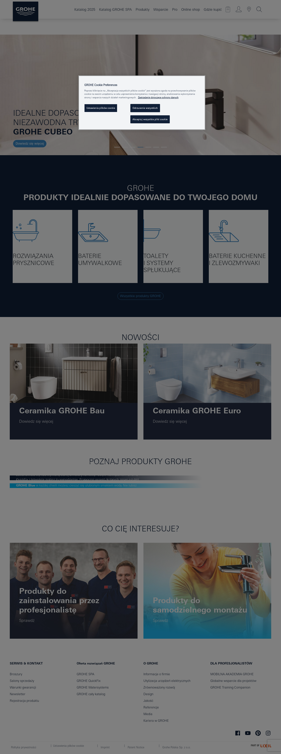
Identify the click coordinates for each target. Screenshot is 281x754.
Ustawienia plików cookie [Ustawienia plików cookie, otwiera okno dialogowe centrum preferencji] (100, 108)
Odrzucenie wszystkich (145, 108)
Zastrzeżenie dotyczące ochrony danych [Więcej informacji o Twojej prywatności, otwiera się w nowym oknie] (158, 97)
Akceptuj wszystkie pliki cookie (150, 119)
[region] (141, 102)
